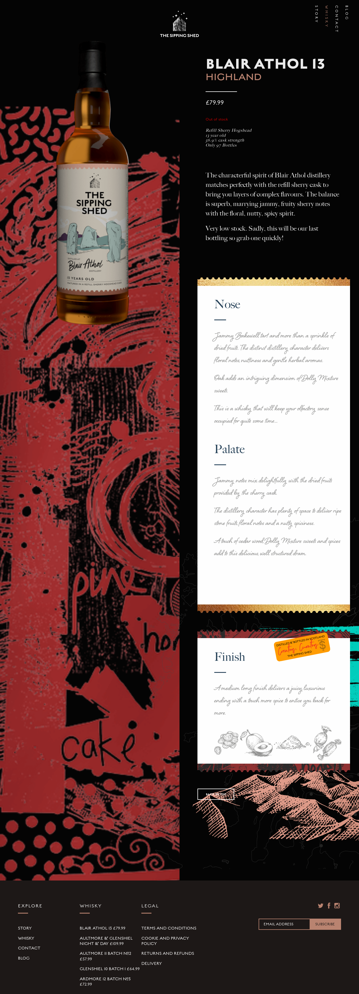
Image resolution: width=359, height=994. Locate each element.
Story (316, 10)
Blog (346, 10)
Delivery (151, 963)
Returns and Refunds (167, 953)
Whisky (326, 10)
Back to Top (216, 794)
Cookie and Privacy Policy (165, 940)
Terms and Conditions (168, 928)
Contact (336, 10)
